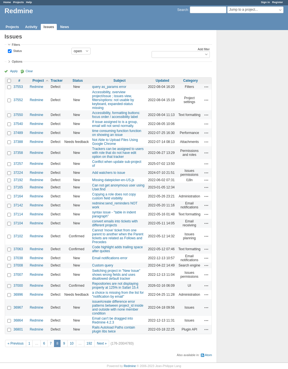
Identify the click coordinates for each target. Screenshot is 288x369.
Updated (162, 81)
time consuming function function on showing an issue (116, 133)
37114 (18, 214)
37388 (18, 142)
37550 (18, 115)
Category (190, 81)
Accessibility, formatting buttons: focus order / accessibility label (116, 115)
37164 (18, 196)
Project (38, 81)
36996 (18, 295)
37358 (18, 153)
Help (29, 2)
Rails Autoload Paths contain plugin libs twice (113, 329)
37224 (18, 173)
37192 (18, 180)
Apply (14, 71)
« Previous (16, 343)
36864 (18, 320)
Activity (31, 27)
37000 (18, 286)
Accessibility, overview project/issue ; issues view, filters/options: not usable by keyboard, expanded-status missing (113, 100)
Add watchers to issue (108, 173)
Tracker (57, 81)
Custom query (102, 265)
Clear (29, 71)
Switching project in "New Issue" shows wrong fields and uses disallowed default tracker (116, 275)
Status (17, 50)
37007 (18, 275)
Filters (16, 44)
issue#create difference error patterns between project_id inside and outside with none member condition (117, 307)
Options (17, 61)
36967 (18, 307)
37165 (18, 187)
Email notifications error (109, 258)
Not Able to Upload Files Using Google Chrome (115, 142)
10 (71, 343)
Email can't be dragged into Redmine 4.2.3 (112, 320)
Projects (18, 2)
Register (277, 2)
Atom (208, 355)
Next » (102, 343)
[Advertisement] (244, 118)
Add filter (204, 49)
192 (89, 343)
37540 (18, 124)
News (64, 27)
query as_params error (109, 87)
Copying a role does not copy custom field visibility (114, 196)
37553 (18, 87)
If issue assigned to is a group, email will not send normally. (115, 124)
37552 (18, 100)
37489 (18, 133)
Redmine (36, 87)
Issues (49, 27)
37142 (18, 205)
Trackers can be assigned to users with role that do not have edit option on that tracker (118, 153)
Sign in (265, 2)
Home (7, 2)
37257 (18, 164)
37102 (18, 236)
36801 (18, 329)
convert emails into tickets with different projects (115, 223)
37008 (18, 265)
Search (182, 10)
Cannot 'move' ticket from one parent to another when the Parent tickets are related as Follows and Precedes (117, 236)
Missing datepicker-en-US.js (113, 180)
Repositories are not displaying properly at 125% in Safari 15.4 (115, 286)
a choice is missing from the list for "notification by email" (118, 295)
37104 (18, 223)
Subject (119, 81)
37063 (18, 249)
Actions (206, 87)
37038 (18, 258)
